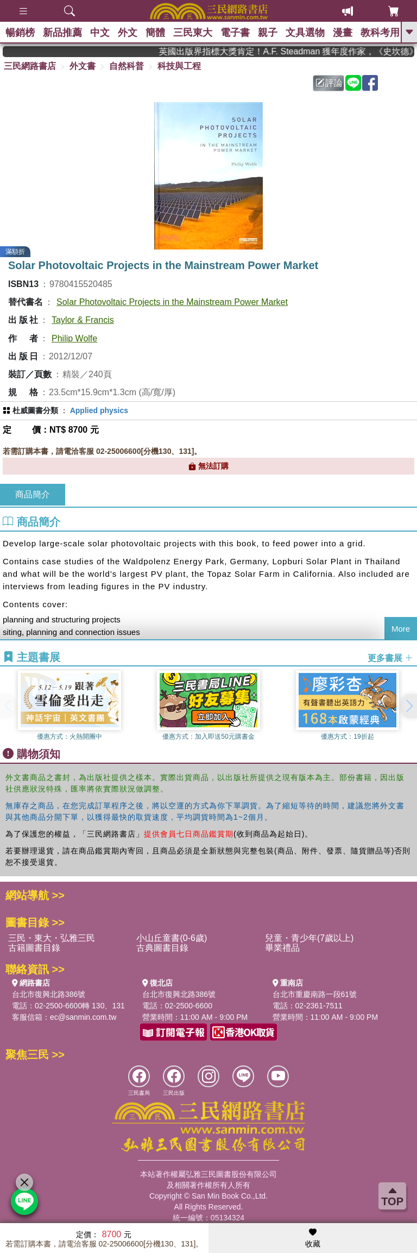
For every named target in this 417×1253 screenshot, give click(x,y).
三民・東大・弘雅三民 (51, 938)
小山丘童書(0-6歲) (171, 938)
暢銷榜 (20, 32)
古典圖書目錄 (162, 947)
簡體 (155, 32)
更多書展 (390, 657)
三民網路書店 (30, 66)
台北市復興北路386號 (48, 994)
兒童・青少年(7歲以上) (309, 938)
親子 (267, 32)
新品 (62, 32)
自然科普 (126, 66)
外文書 (83, 66)
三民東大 (192, 32)
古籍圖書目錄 (34, 947)
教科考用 (380, 32)
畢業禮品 (282, 947)
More (400, 628)
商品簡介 (32, 494)
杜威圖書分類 (35, 410)
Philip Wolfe (74, 338)
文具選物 (305, 32)
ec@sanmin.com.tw (83, 1017)
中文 (100, 32)
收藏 (312, 1238)
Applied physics (99, 410)
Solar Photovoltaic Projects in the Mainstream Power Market (172, 302)
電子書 (235, 32)
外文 (127, 32)
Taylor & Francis (83, 320)
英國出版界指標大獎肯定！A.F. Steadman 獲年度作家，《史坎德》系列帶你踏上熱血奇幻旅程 (295, 51)
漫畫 (342, 32)
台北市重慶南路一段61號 (315, 994)
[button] (409, 706)
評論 (329, 83)
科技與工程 (179, 66)
